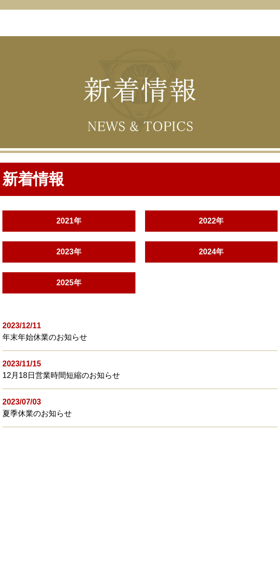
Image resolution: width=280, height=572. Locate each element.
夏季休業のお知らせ (37, 413)
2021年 (68, 221)
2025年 (68, 283)
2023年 (68, 252)
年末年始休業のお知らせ (44, 337)
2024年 (211, 252)
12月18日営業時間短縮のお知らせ (61, 375)
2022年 (211, 221)
